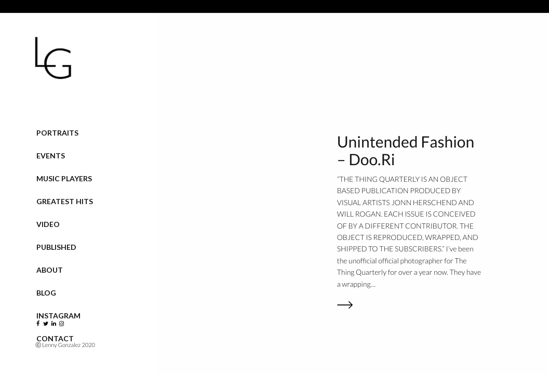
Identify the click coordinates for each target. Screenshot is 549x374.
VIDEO (48, 224)
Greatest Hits (64, 201)
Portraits (57, 132)
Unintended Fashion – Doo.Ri (406, 150)
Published (56, 247)
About (49, 269)
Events (50, 155)
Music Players (64, 178)
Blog (46, 292)
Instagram (58, 315)
